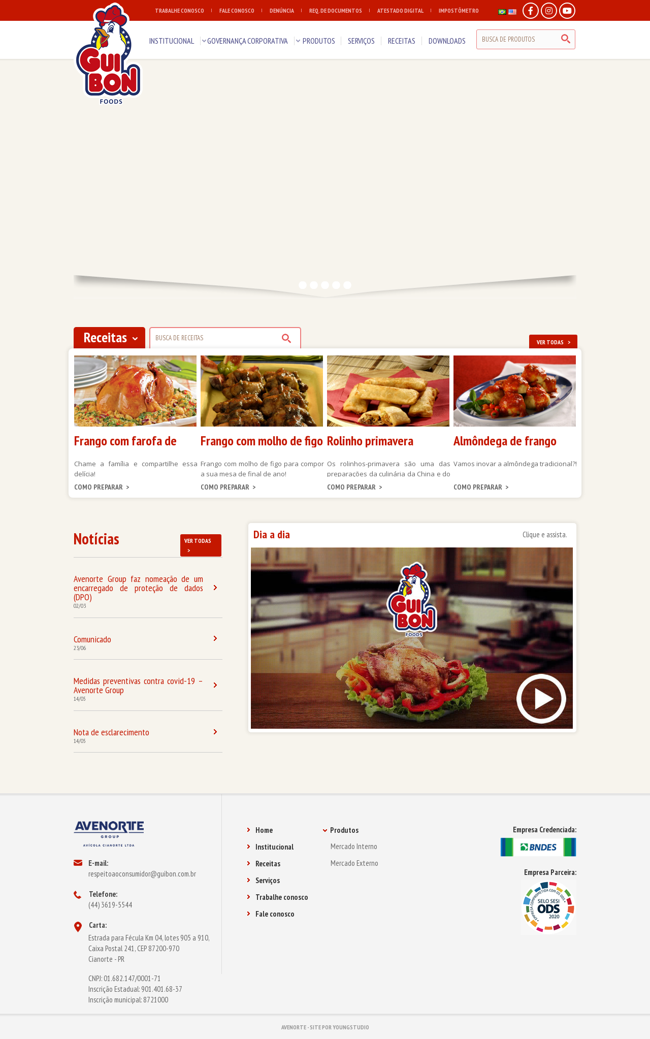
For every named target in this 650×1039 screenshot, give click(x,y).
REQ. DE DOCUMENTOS (339, 10)
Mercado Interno (354, 846)
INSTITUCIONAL (171, 41)
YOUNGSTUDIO (351, 1027)
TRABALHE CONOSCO (183, 10)
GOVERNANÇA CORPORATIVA (247, 41)
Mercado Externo (354, 863)
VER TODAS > (553, 342)
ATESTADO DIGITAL (404, 10)
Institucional (270, 847)
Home (260, 830)
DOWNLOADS (447, 41)
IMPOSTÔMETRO (459, 10)
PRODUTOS (319, 41)
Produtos (340, 830)
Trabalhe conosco (277, 897)
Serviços (263, 880)
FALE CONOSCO (240, 10)
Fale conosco (271, 914)
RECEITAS (401, 41)
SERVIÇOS (361, 41)
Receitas (263, 863)
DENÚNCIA (286, 10)
